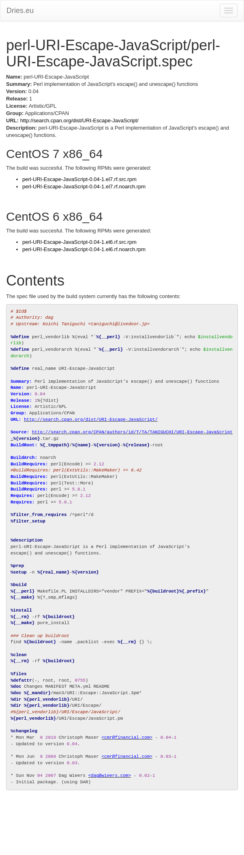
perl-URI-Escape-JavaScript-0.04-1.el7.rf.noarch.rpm (84, 186)
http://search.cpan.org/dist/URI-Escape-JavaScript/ (79, 120)
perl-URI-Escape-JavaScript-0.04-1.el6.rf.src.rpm (79, 242)
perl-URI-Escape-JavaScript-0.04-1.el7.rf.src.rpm (79, 179)
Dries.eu (20, 10)
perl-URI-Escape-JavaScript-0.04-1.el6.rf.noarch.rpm (84, 249)
